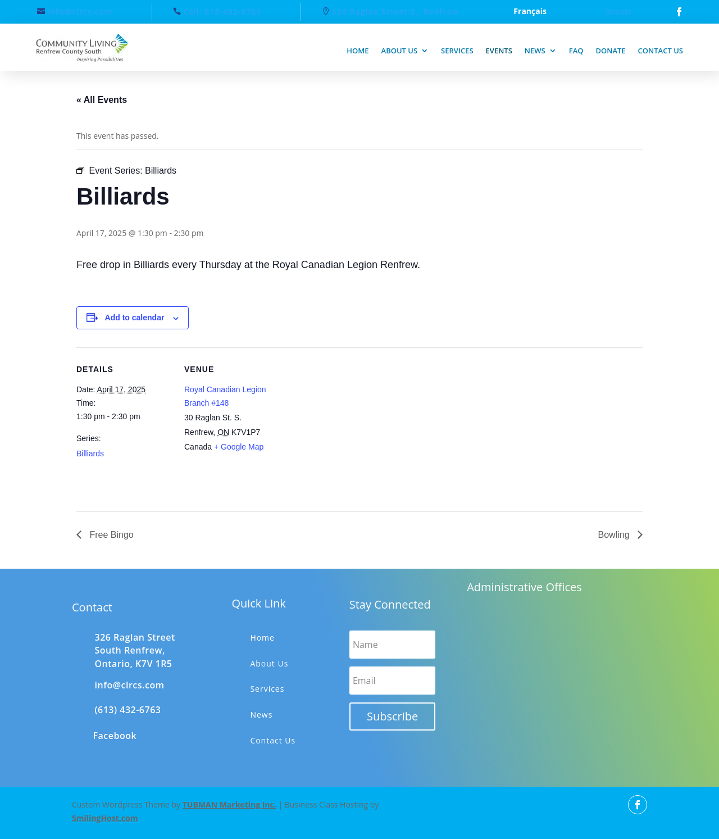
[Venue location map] (351, 425)
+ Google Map (238, 446)
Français (530, 11)
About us (399, 51)
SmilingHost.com (105, 818)
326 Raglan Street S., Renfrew (395, 11)
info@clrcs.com (79, 11)
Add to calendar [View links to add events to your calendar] (135, 317)
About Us (269, 663)
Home (357, 51)
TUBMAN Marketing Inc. (229, 804)
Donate (618, 11)
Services (457, 51)
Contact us (660, 51)
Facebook (115, 735)
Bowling (615, 534)
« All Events (101, 100)
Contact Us (272, 740)
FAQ (576, 51)
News (535, 51)
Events (499, 51)
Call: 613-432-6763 (222, 11)
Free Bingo (110, 534)
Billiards (90, 453)
